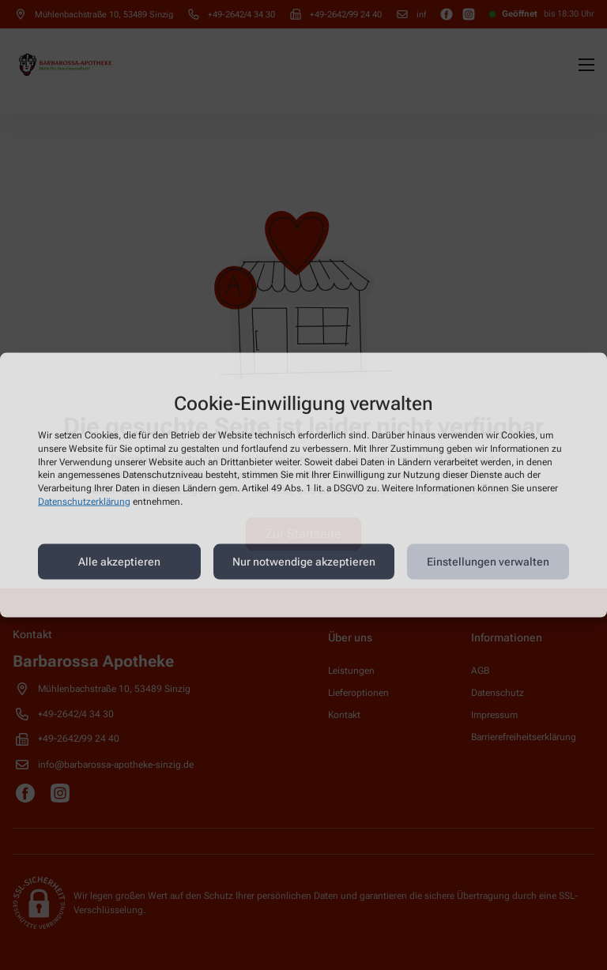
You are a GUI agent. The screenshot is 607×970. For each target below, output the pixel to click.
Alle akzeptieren (119, 561)
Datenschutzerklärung (84, 501)
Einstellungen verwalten (488, 561)
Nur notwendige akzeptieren (303, 561)
